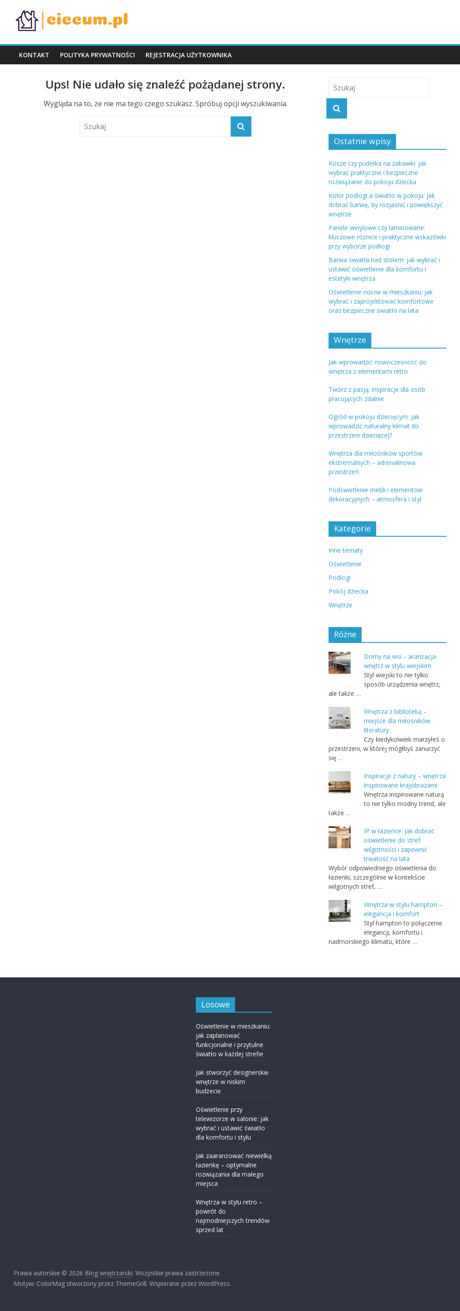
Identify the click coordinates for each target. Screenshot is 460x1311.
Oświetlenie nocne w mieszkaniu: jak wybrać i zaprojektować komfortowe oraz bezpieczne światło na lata (381, 301)
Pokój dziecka (348, 591)
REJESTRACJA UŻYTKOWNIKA (189, 55)
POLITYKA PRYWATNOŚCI (97, 55)
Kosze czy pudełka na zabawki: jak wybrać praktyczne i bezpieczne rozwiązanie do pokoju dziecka (377, 172)
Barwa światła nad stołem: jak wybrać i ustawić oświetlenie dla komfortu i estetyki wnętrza (384, 269)
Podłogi (340, 577)
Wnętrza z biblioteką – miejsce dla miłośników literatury (397, 720)
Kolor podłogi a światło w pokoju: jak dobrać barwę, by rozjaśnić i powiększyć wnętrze (386, 204)
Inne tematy (346, 550)
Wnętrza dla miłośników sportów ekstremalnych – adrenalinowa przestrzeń (376, 462)
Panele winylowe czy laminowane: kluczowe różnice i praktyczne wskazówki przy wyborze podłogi (387, 236)
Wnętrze (340, 605)
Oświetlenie (345, 564)
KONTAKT (34, 55)
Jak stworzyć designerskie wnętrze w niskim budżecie (232, 1081)
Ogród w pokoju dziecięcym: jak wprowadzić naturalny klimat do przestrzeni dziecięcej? (374, 425)
